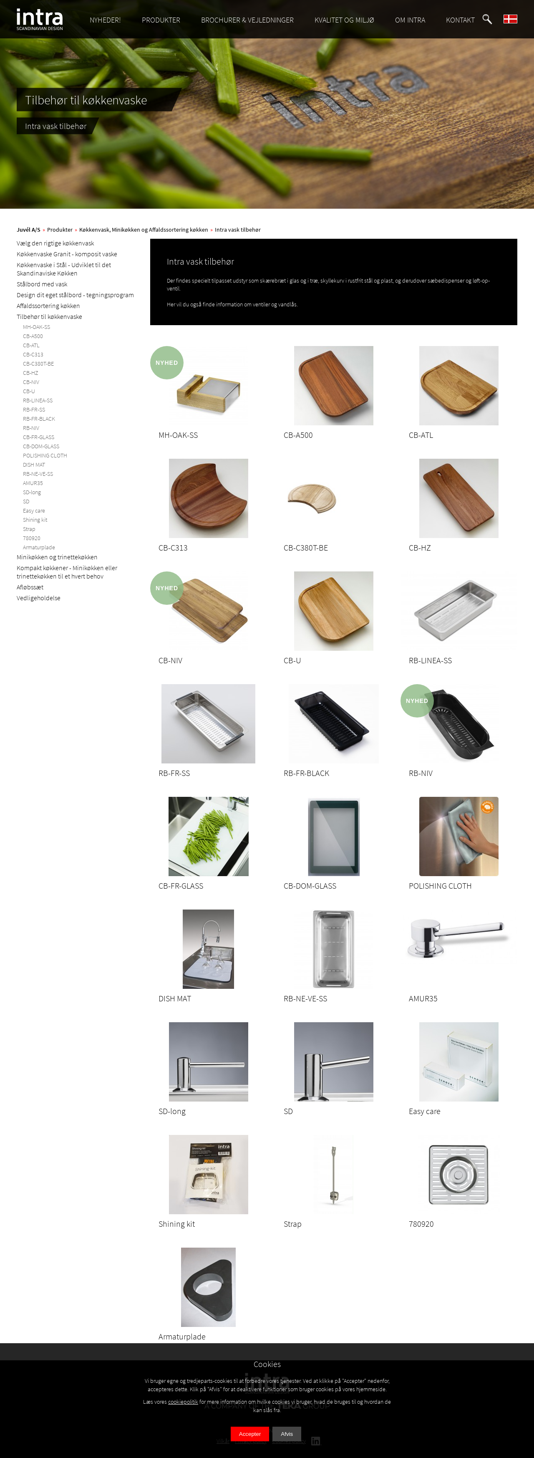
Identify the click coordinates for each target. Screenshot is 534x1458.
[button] (487, 19)
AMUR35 (33, 483)
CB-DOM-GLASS (41, 446)
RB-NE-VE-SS (38, 474)
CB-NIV (31, 382)
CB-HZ (30, 373)
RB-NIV (31, 428)
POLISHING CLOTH (45, 455)
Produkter (60, 229)
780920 (31, 538)
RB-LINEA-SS (38, 400)
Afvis (287, 1434)
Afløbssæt (30, 587)
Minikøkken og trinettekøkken (57, 557)
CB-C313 (33, 354)
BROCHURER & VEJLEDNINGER (247, 20)
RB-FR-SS (34, 409)
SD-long (32, 492)
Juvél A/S (28, 229)
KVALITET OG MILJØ (344, 20)
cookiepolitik (183, 1401)
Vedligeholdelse (38, 598)
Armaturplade (39, 547)
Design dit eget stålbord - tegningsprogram (75, 295)
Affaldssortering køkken (48, 305)
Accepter (250, 1434)
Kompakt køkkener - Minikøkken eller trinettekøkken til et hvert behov (67, 571)
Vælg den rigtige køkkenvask (55, 243)
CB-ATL (31, 345)
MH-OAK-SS (36, 327)
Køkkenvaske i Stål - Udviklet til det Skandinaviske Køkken (64, 268)
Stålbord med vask (42, 284)
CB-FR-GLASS (38, 437)
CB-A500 (33, 336)
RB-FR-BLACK (39, 418)
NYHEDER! (105, 20)
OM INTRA (410, 20)
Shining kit (35, 519)
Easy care (34, 510)
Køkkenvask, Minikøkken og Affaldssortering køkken (143, 229)
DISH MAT (34, 464)
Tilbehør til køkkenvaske (49, 316)
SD (26, 501)
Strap (29, 529)
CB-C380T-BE (38, 363)
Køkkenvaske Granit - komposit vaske (67, 254)
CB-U (29, 391)
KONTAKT (460, 20)
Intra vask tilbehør (238, 229)
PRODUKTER (161, 20)
